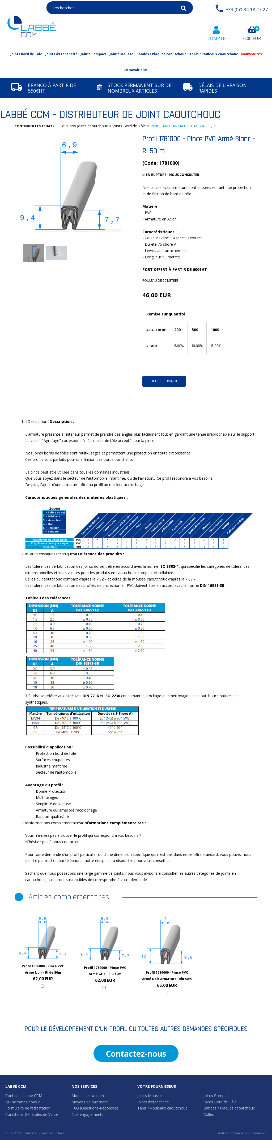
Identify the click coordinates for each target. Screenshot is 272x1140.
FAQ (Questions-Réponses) (94, 1108)
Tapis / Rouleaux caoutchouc (213, 54)
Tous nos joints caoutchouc (84, 125)
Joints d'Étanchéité (61, 54)
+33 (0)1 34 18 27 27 (247, 9)
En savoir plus (136, 70)
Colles (208, 1114)
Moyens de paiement (89, 1101)
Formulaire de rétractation (27, 1108)
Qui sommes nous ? (22, 1101)
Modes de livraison (87, 1095)
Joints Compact (94, 54)
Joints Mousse (121, 54)
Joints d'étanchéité (153, 1101)
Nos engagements (87, 1114)
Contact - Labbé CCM (23, 1095)
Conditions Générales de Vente (31, 1114)
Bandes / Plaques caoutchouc (161, 54)
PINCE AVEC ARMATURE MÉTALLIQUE (184, 125)
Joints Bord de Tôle (26, 54)
